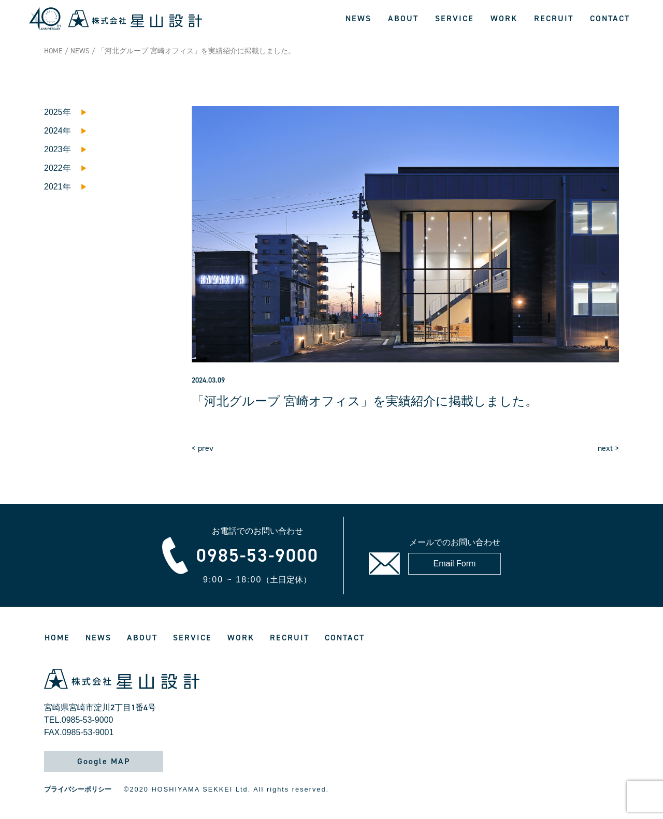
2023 (53, 149)
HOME (53, 51)
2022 (53, 168)
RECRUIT (553, 18)
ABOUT (403, 18)
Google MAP (103, 761)
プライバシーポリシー (77, 789)
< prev (202, 448)
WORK (504, 18)
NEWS (358, 18)
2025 (53, 112)
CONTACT (610, 18)
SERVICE (454, 18)
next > (608, 448)
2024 (53, 130)
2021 (53, 186)
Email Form (455, 563)
